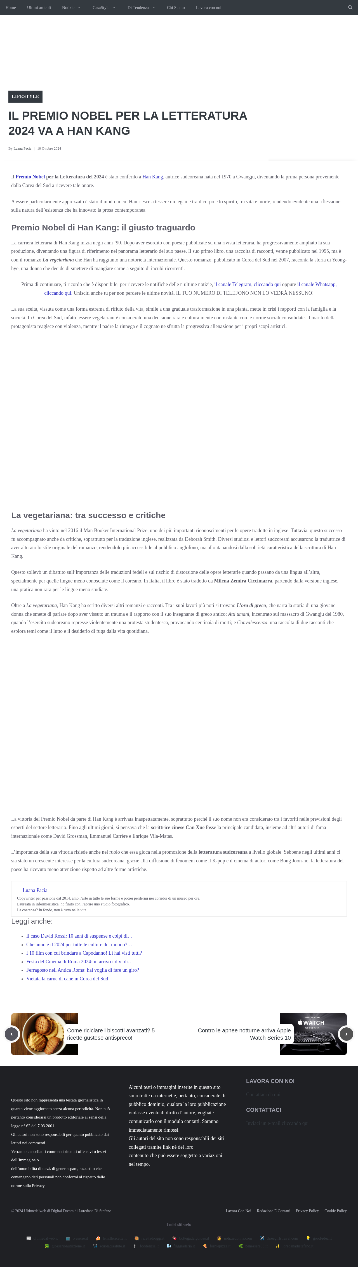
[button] (350, 7)
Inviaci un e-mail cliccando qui (277, 1123)
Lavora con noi (209, 7)
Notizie (74, 7)
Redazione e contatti (273, 1211)
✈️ (279, 1238)
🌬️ (180, 1246)
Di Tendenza (144, 7)
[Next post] (346, 1034)
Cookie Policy (335, 1211)
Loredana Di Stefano (95, 1211)
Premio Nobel (30, 177)
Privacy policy (307, 1211)
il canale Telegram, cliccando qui (247, 284)
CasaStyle (107, 7)
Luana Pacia (22, 148)
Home (11, 7)
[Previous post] (11, 1034)
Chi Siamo (176, 7)
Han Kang (152, 177)
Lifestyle (25, 96)
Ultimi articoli (39, 7)
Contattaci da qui (263, 1094)
